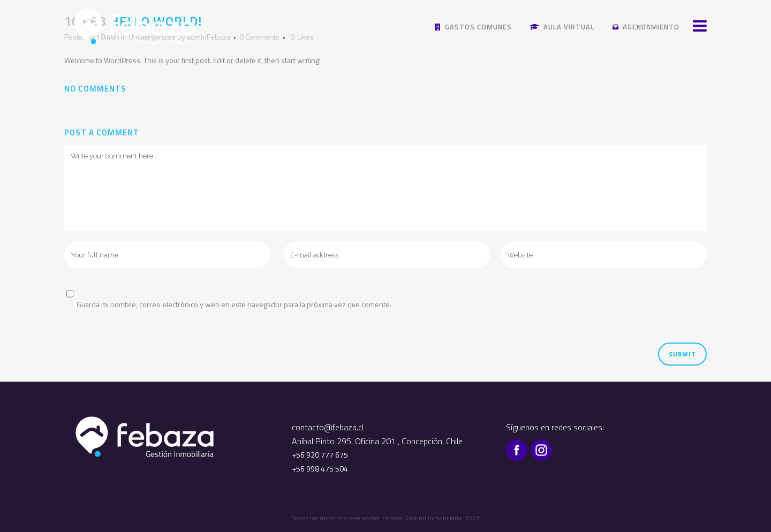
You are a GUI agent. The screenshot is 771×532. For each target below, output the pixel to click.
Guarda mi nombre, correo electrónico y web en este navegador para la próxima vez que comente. (234, 304)
